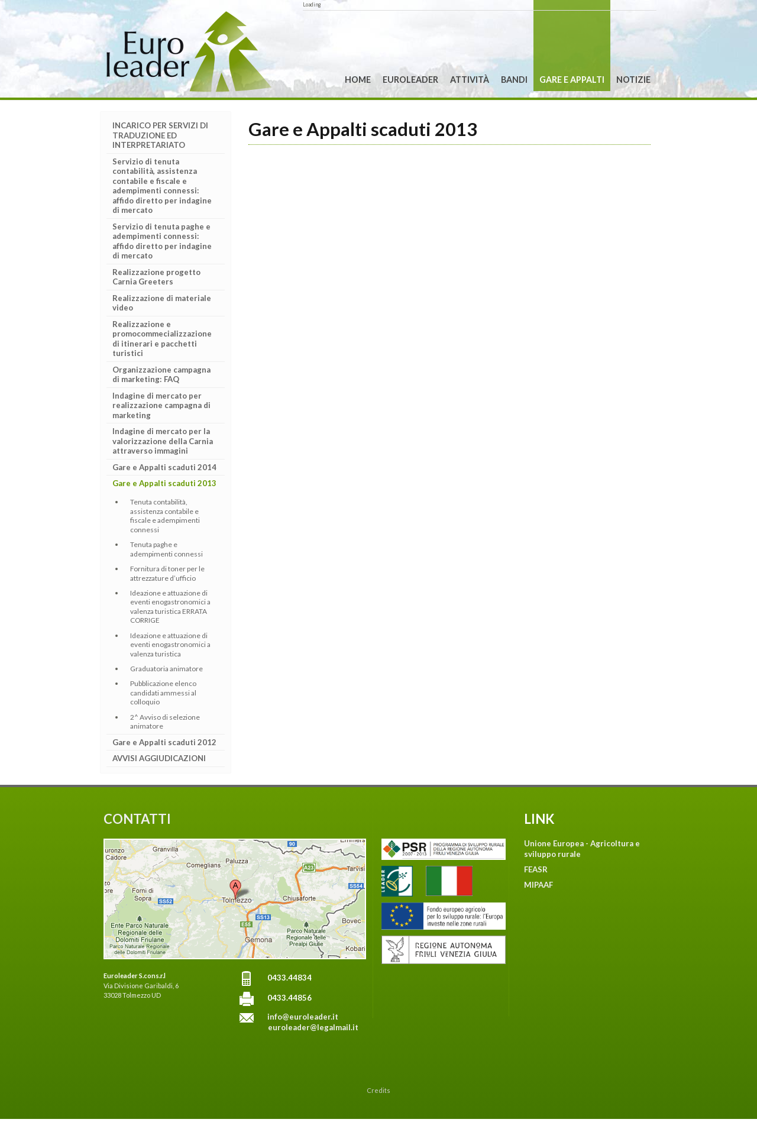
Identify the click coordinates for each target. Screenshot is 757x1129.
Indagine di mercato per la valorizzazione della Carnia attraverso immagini (162, 440)
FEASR (536, 869)
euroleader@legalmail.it (313, 1027)
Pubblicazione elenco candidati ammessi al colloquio (163, 692)
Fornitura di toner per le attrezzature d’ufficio (167, 573)
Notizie (633, 80)
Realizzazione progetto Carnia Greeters (156, 277)
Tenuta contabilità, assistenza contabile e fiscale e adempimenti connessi (165, 515)
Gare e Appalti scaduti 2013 (164, 483)
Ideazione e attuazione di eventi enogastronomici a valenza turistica (170, 644)
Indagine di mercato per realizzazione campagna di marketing (161, 405)
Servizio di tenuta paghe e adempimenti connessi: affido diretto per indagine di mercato (162, 241)
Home (358, 80)
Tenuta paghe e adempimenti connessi (166, 549)
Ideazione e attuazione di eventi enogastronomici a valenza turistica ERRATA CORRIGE (170, 606)
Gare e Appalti (571, 80)
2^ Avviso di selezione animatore (165, 721)
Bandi (514, 80)
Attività (469, 80)
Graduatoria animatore (166, 668)
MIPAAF (538, 884)
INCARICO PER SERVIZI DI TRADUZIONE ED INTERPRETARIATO (160, 135)
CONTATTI (137, 819)
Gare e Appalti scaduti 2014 (164, 467)
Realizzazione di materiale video (161, 303)
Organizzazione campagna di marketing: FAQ (161, 374)
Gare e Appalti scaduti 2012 (164, 742)
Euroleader (410, 80)
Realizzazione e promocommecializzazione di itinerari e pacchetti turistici (162, 338)
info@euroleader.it (302, 1016)
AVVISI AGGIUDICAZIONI (159, 758)
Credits (378, 1090)
